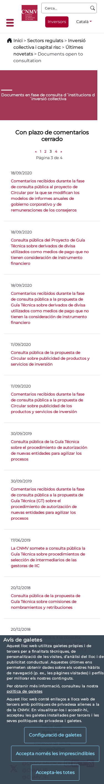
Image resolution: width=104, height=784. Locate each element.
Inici (17, 40)
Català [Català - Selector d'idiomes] (82, 21)
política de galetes (24, 691)
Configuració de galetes (55, 735)
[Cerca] (93, 8)
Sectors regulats (45, 40)
